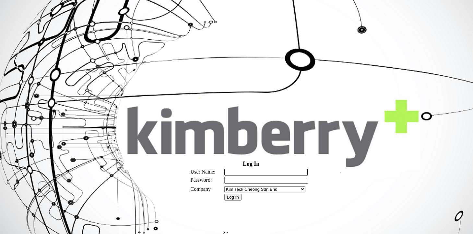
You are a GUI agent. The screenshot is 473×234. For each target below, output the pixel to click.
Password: (201, 180)
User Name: (203, 172)
